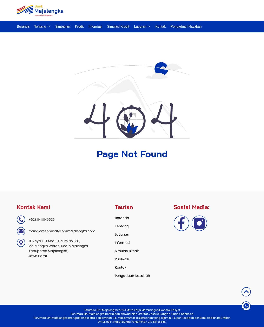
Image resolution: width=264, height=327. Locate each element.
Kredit (79, 26)
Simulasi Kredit (118, 26)
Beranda (23, 26)
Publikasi (122, 259)
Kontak (160, 26)
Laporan (142, 26)
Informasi (95, 26)
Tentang (42, 26)
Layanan (122, 234)
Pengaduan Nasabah (186, 26)
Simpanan (62, 26)
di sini (161, 321)
